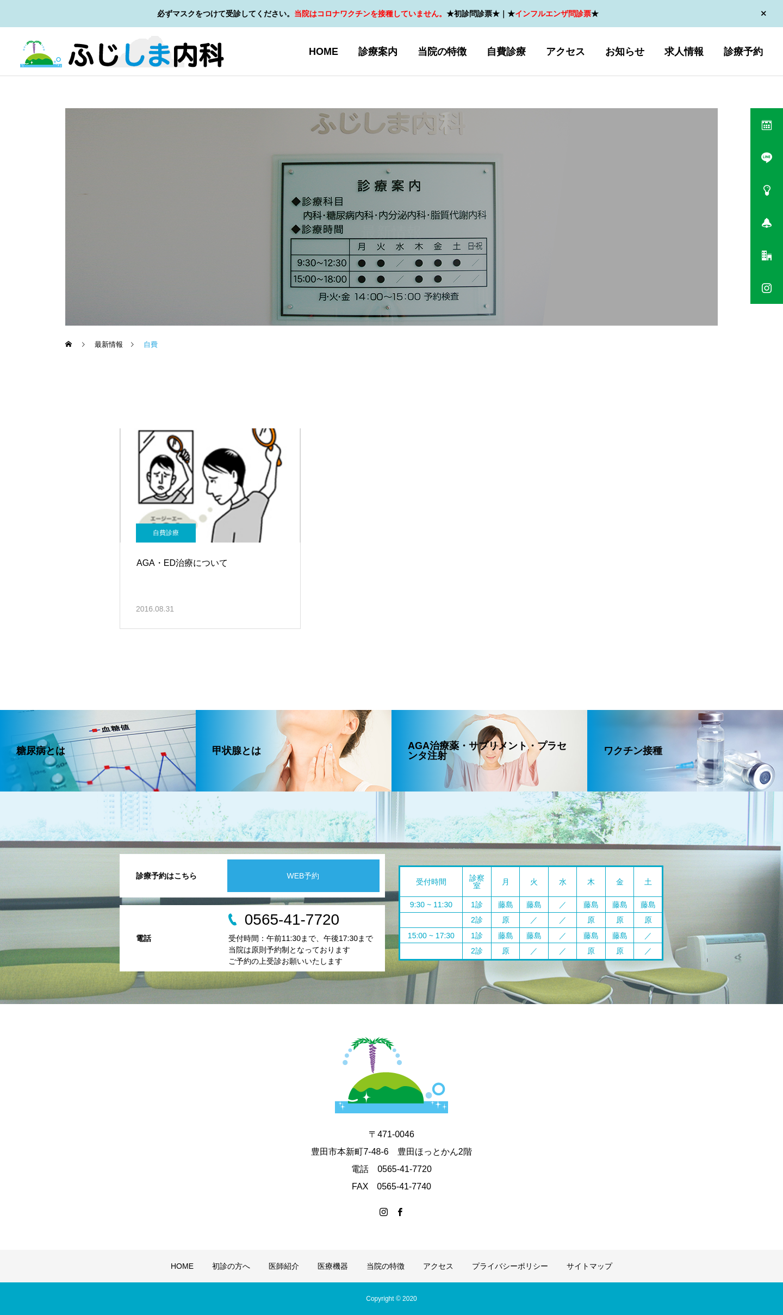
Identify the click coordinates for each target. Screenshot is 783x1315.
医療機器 (333, 1266)
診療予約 (743, 51)
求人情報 (684, 51)
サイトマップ (589, 1266)
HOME (323, 51)
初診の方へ (231, 1266)
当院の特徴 (442, 51)
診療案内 (377, 51)
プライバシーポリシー (510, 1266)
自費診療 (506, 51)
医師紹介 (284, 1266)
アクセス (565, 51)
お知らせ (624, 51)
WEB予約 (303, 875)
